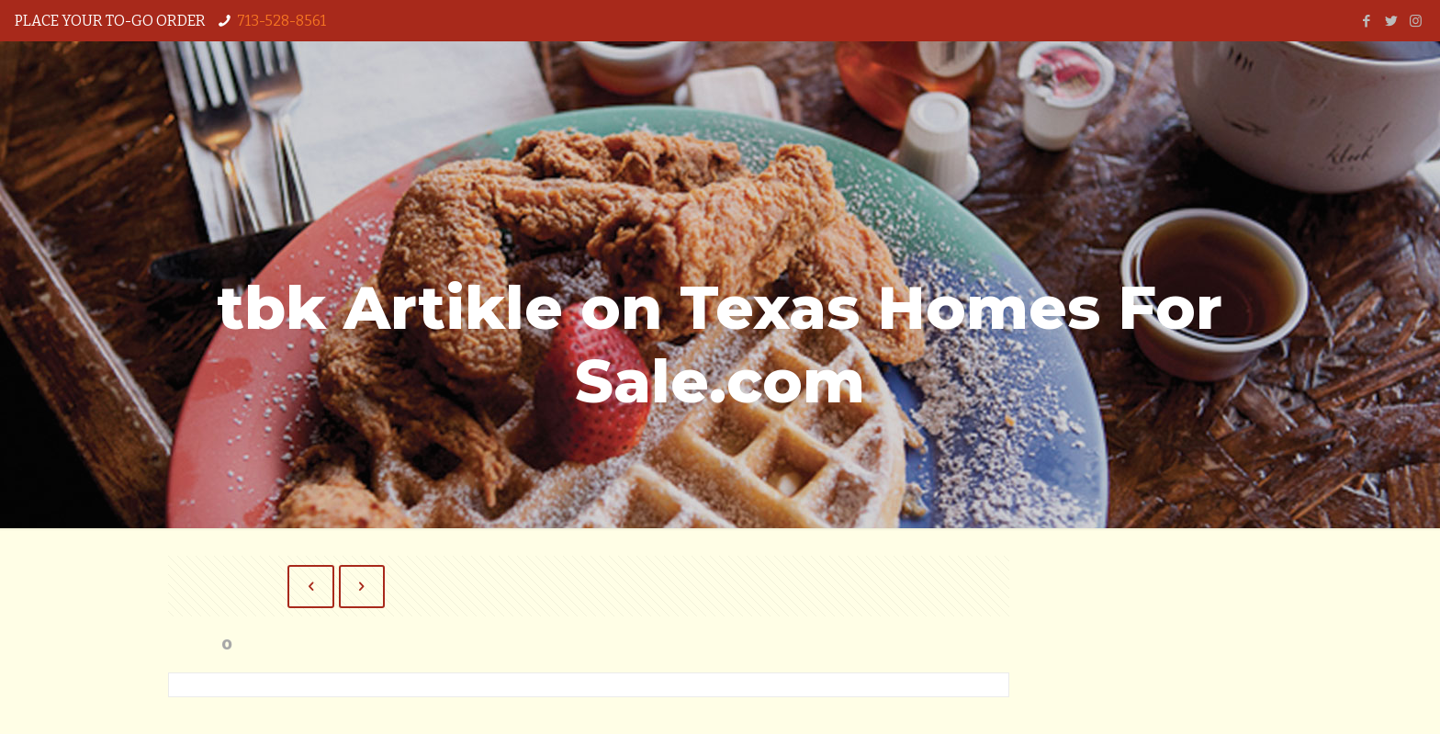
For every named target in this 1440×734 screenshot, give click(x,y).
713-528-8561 (281, 20)
